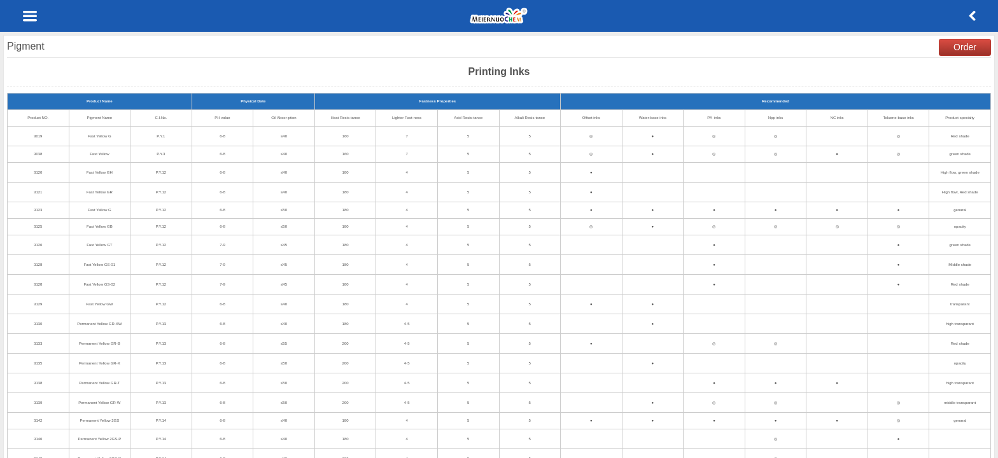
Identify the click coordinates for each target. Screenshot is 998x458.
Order (964, 47)
